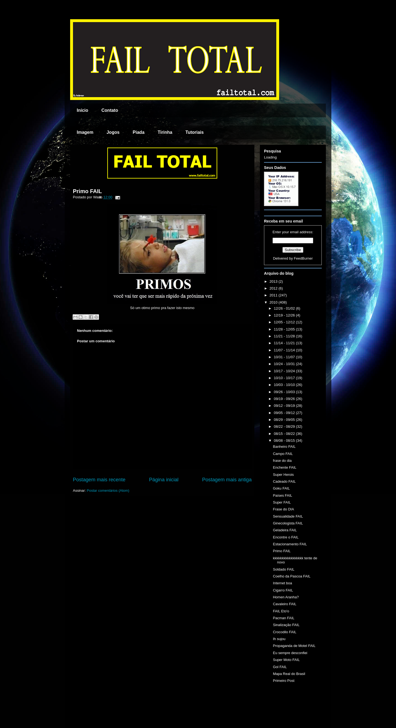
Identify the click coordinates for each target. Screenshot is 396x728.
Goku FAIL (281, 488)
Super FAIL (282, 502)
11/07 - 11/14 (285, 350)
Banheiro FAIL (284, 446)
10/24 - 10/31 (285, 364)
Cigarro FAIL (283, 590)
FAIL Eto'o (281, 611)
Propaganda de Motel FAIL (294, 646)
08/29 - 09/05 (285, 420)
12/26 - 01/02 (285, 308)
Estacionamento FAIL (290, 544)
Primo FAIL (87, 191)
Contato (109, 110)
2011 (274, 295)
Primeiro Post (283, 681)
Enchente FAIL (284, 467)
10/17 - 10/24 (285, 371)
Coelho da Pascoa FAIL (291, 576)
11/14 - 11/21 (285, 343)
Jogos (112, 132)
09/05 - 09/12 (285, 413)
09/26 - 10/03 (285, 392)
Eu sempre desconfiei (290, 653)
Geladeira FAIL (285, 530)
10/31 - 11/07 (285, 357)
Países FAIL (282, 495)
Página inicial (163, 479)
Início (82, 110)
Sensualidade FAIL (288, 516)
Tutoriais (194, 132)
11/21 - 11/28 (285, 336)
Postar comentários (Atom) (108, 490)
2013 (274, 281)
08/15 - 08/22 (285, 434)
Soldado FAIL (283, 569)
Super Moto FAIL (286, 660)
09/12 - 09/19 (285, 406)
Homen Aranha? (286, 597)
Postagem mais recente (99, 479)
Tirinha (165, 132)
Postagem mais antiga (227, 479)
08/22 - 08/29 (285, 426)
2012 (274, 288)
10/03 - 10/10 (285, 385)
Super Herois (283, 475)
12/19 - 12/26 (285, 315)
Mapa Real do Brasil (289, 674)
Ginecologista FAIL (288, 523)
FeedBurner (303, 258)
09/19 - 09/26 (285, 399)
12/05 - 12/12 (285, 322)
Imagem (85, 132)
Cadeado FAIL (284, 481)
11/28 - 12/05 (285, 329)
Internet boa (282, 583)
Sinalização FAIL (286, 625)
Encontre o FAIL (285, 537)
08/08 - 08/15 (285, 440)
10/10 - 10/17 (285, 378)
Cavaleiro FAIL (284, 604)
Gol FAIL (280, 667)
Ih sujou (279, 639)
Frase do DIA (283, 509)
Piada (139, 132)
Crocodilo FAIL (284, 632)
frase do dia (282, 461)
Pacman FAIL (283, 618)
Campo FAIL (283, 454)
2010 (274, 302)
